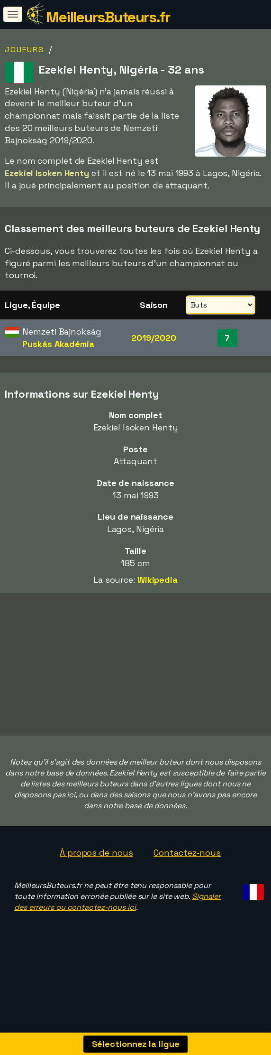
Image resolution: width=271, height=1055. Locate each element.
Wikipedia (157, 579)
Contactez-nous (187, 863)
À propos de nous (96, 863)
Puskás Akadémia (58, 343)
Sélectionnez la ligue (136, 1043)
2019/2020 (153, 337)
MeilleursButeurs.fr (108, 17)
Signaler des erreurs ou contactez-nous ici (117, 913)
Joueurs (24, 50)
